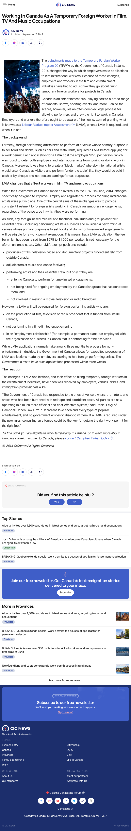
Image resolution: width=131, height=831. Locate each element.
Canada (6, 749)
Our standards (10, 780)
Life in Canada (75, 759)
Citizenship (9, 547)
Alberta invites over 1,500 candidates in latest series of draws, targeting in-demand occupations (62, 525)
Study (70, 749)
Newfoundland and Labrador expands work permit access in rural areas (46, 665)
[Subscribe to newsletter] (65, 584)
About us (7, 775)
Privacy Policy (121, 825)
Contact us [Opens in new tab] (65, 808)
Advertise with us (77, 780)
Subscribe (123, 4)
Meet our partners (77, 775)
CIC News (17, 30)
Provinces (8, 530)
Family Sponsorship (13, 759)
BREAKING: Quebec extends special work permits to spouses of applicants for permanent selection (64, 556)
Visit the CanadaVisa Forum (65, 792)
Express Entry (10, 744)
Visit (69, 754)
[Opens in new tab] (41, 801)
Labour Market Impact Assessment (48, 125)
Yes (56, 502)
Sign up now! (65, 712)
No (74, 502)
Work (5, 764)
